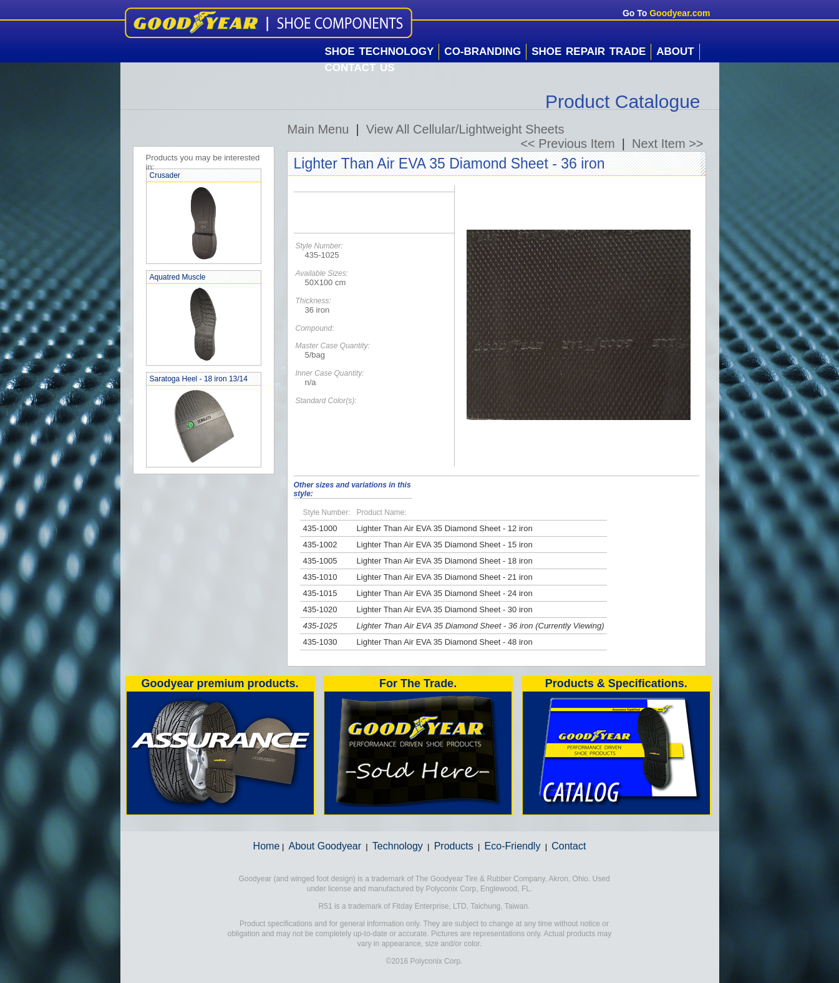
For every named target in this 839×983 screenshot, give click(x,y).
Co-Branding (482, 51)
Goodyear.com (679, 13)
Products (453, 846)
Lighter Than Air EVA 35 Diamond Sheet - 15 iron (445, 544)
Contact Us (360, 68)
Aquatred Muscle (178, 277)
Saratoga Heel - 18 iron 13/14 (199, 378)
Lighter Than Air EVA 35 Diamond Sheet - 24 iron (445, 593)
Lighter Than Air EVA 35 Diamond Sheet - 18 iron (445, 560)
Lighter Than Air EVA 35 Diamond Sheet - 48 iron (445, 642)
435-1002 (320, 544)
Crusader (165, 175)
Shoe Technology (379, 51)
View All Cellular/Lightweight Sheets (465, 129)
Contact (568, 846)
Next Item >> (668, 143)
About (675, 51)
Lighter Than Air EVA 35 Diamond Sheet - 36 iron (445, 625)
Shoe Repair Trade (588, 51)
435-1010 (320, 577)
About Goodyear (325, 846)
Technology (397, 846)
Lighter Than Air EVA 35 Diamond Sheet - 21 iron (445, 577)
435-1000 (320, 528)
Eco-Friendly (513, 846)
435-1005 (320, 560)
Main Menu (318, 129)
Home (266, 846)
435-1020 (320, 609)
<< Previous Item (567, 143)
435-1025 (320, 625)
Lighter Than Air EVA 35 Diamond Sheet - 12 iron (445, 528)
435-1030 (320, 642)
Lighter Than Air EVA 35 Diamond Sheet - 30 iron (445, 609)
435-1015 (320, 593)
